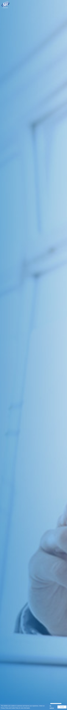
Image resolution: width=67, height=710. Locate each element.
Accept (62, 707)
